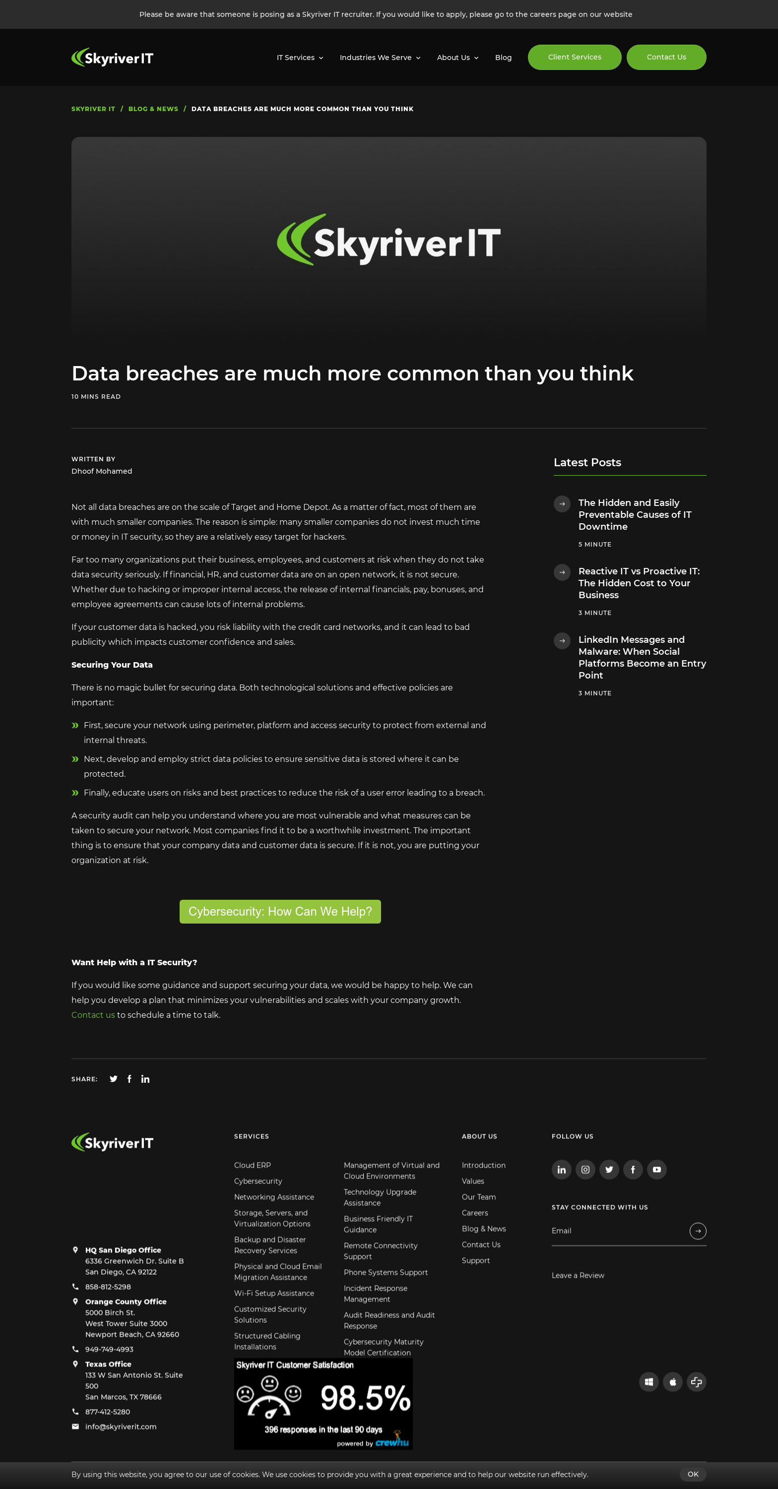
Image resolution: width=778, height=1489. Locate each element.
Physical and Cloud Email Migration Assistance (278, 1297)
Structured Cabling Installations (267, 1367)
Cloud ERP (252, 1190)
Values (473, 1206)
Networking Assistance (274, 1222)
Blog (503, 57)
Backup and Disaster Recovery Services (270, 1271)
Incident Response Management (375, 1319)
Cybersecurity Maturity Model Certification (384, 1373)
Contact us (93, 1015)
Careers (475, 1238)
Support (476, 1286)
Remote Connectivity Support (381, 1277)
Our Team (479, 1222)
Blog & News (484, 1254)
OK (693, 1474)
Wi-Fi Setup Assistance (274, 1318)
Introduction (484, 1190)
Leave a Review (578, 1301)
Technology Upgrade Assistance (380, 1223)
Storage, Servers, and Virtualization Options (272, 1244)
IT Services (296, 57)
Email (562, 1256)
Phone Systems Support (386, 1298)
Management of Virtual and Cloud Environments (392, 1196)
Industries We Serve (376, 57)
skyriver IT (93, 109)
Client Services (574, 57)
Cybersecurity (258, 1206)
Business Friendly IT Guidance (378, 1250)
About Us (453, 57)
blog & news (154, 109)
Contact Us (666, 57)
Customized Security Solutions (270, 1340)
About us (480, 1162)
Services (251, 1162)
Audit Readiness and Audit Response (389, 1346)
